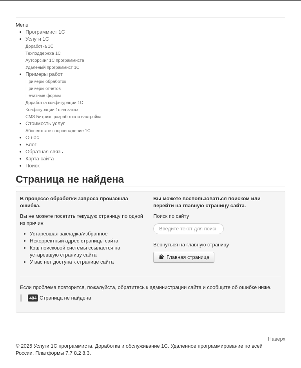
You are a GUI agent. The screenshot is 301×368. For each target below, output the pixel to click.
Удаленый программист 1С (52, 67)
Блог (30, 144)
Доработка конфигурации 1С (54, 102)
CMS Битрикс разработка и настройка (63, 116)
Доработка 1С (39, 46)
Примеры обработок (45, 81)
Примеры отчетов (43, 88)
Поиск (32, 166)
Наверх (276, 339)
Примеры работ (44, 74)
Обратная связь (44, 151)
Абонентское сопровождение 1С (58, 130)
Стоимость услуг (45, 123)
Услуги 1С (37, 39)
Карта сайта (39, 159)
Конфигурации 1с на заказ (51, 109)
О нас (32, 137)
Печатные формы (43, 95)
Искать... (153, 223)
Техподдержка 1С (43, 53)
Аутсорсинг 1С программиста (54, 60)
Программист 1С (45, 32)
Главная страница (183, 257)
